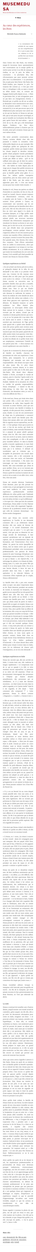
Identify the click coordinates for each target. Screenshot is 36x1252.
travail (16, 1242)
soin (12, 1242)
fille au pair (22, 1237)
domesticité (11, 1237)
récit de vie (14, 1240)
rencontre (22, 1240)
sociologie (6, 1242)
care (4, 1237)
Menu (18, 18)
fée (17, 1237)
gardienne (6, 1240)
